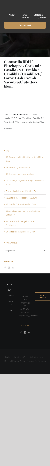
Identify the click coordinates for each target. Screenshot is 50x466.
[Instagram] (9, 268)
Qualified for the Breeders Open (20, 231)
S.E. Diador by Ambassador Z (19, 167)
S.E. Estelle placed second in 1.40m (21, 197)
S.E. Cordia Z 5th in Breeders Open (21, 204)
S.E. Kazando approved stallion (20, 174)
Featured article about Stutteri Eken (22, 191)
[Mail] (13, 268)
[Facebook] (5, 268)
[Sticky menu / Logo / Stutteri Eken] (11, 4)
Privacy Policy (18, 361)
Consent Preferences (36, 361)
